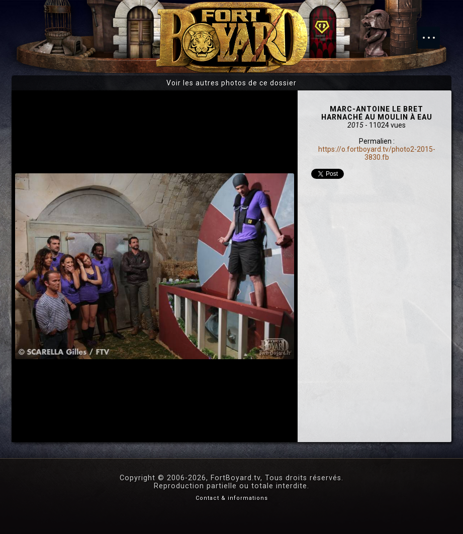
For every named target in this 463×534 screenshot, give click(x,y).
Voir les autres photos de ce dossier (231, 83)
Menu (434, 33)
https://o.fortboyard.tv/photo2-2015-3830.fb (376, 153)
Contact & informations (232, 498)
